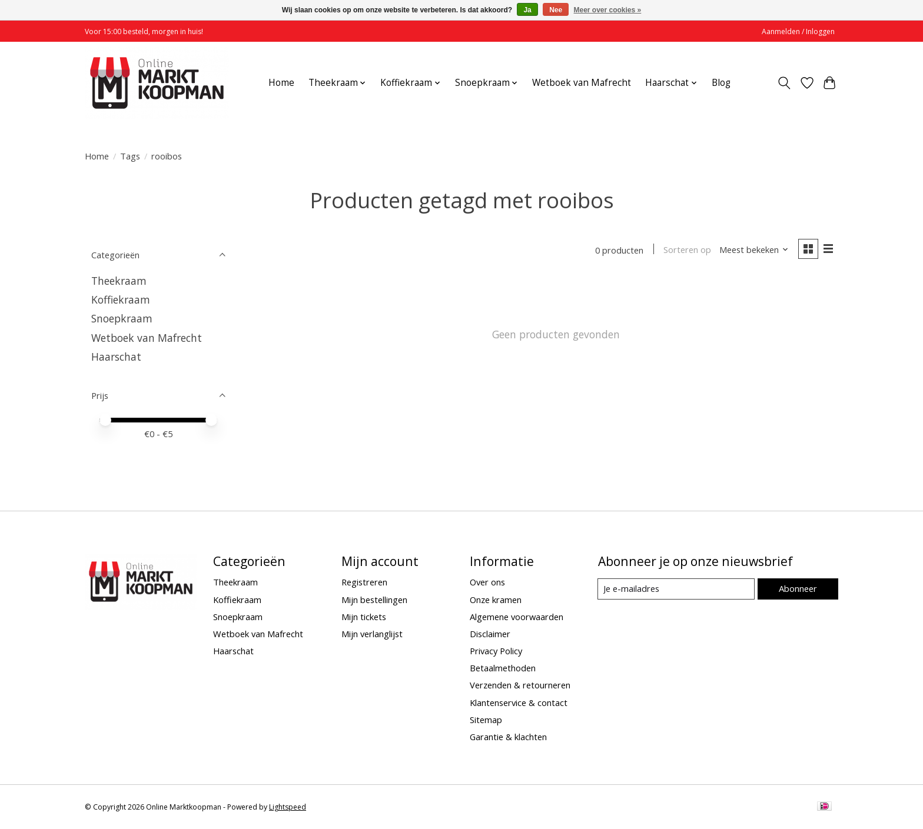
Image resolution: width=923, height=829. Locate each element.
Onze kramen (496, 599)
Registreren (364, 582)
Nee (555, 10)
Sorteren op (686, 250)
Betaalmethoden (503, 668)
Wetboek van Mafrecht (581, 82)
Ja (527, 10)
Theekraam (119, 281)
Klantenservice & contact (518, 702)
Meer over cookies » (608, 10)
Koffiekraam (120, 299)
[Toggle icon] (784, 83)
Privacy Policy (496, 651)
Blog (721, 82)
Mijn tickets (363, 616)
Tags (130, 156)
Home (281, 82)
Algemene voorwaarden (516, 616)
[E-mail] (676, 589)
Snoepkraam (121, 318)
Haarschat (116, 356)
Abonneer (797, 588)
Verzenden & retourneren (520, 685)
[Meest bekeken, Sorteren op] (753, 250)
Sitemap (486, 719)
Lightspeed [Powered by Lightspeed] (287, 807)
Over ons (487, 582)
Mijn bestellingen (374, 599)
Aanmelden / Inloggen (798, 31)
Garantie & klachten (508, 737)
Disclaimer (490, 634)
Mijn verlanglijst (372, 634)
